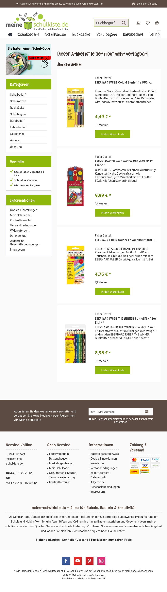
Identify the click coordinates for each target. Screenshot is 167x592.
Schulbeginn (18, 114)
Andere (14, 140)
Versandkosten (75, 571)
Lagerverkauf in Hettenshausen (59, 456)
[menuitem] (157, 23)
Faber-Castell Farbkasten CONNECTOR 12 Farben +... (124, 163)
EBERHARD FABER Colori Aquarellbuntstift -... (125, 240)
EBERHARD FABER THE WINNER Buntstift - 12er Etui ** (126, 321)
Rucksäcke (17, 107)
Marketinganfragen (61, 463)
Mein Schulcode (20, 215)
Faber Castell (103, 78)
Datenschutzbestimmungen (112, 418)
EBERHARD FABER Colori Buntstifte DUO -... (123, 83)
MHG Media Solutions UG (91, 578)
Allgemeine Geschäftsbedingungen (25, 242)
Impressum (17, 249)
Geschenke (17, 134)
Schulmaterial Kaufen (62, 472)
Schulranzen (18, 101)
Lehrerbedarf (18, 127)
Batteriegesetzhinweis (105, 453)
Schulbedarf (18, 94)
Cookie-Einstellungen (23, 210)
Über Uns (16, 147)
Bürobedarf (17, 121)
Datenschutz (18, 236)
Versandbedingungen (23, 225)
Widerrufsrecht (19, 230)
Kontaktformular (20, 220)
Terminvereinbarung (62, 477)
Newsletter (97, 463)
